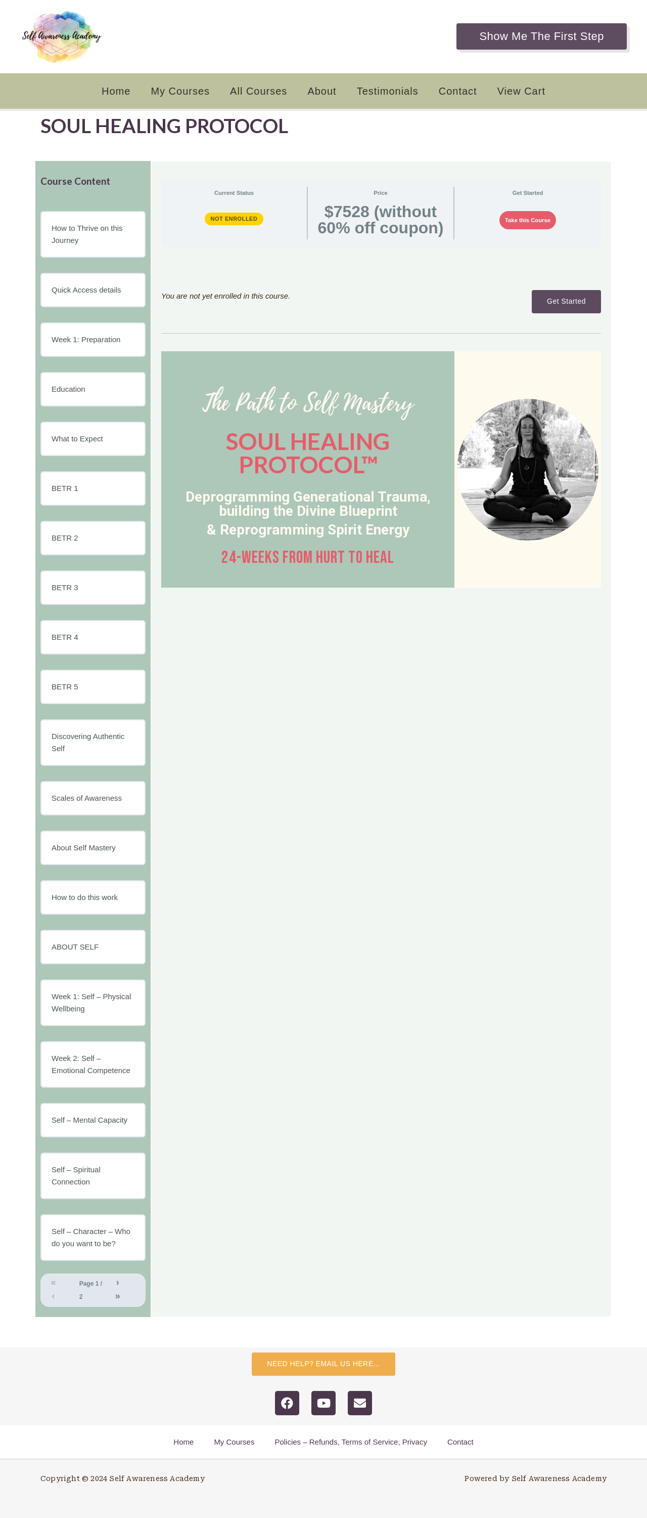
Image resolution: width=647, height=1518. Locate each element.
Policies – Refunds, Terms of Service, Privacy (350, 1442)
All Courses (258, 91)
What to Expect (77, 438)
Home (116, 91)
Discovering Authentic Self (88, 742)
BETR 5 (65, 686)
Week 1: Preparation (86, 339)
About (321, 91)
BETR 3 (65, 587)
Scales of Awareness (87, 798)
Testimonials (388, 91)
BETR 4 (65, 637)
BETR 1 (65, 488)
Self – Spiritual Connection (76, 1175)
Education (68, 389)
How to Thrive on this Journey (87, 234)
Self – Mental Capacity (89, 1120)
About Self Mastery (84, 847)
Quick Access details (86, 289)
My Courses (180, 91)
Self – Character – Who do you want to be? (91, 1237)
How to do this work (85, 897)
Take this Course (527, 220)
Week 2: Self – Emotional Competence (91, 1064)
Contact (458, 91)
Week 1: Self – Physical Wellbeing (91, 1002)
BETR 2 (65, 538)
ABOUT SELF (75, 946)
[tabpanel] (381, 421)
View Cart (521, 91)
